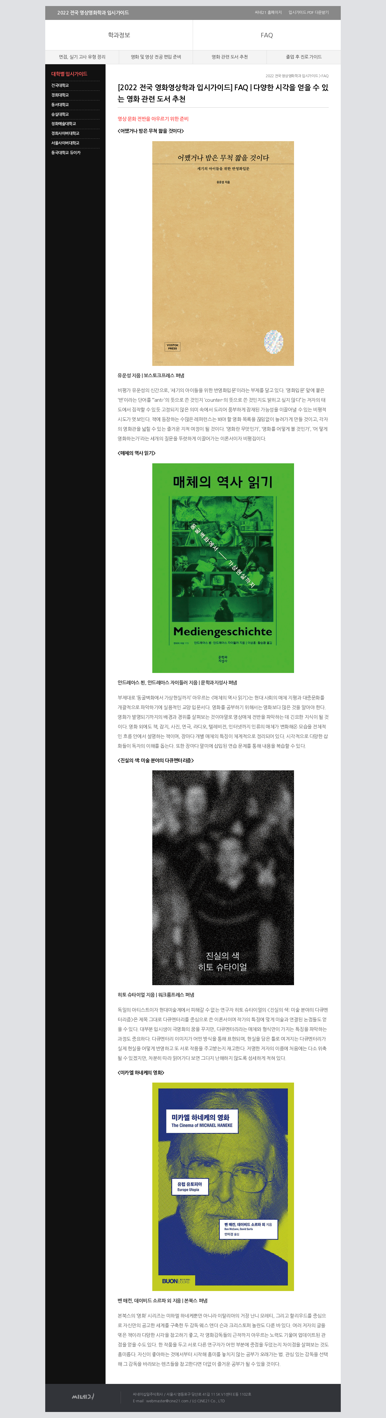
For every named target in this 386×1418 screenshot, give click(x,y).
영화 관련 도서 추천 (230, 57)
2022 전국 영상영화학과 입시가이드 (93, 13)
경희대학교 (60, 95)
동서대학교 (60, 105)
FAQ (267, 35)
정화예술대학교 (63, 124)
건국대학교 (60, 85)
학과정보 (119, 35)
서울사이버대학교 (65, 143)
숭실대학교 (60, 114)
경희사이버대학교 (65, 133)
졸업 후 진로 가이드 (304, 57)
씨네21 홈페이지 (268, 12)
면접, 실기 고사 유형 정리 (82, 57)
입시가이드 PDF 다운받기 (309, 12)
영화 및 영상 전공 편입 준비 (156, 57)
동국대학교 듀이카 (66, 153)
